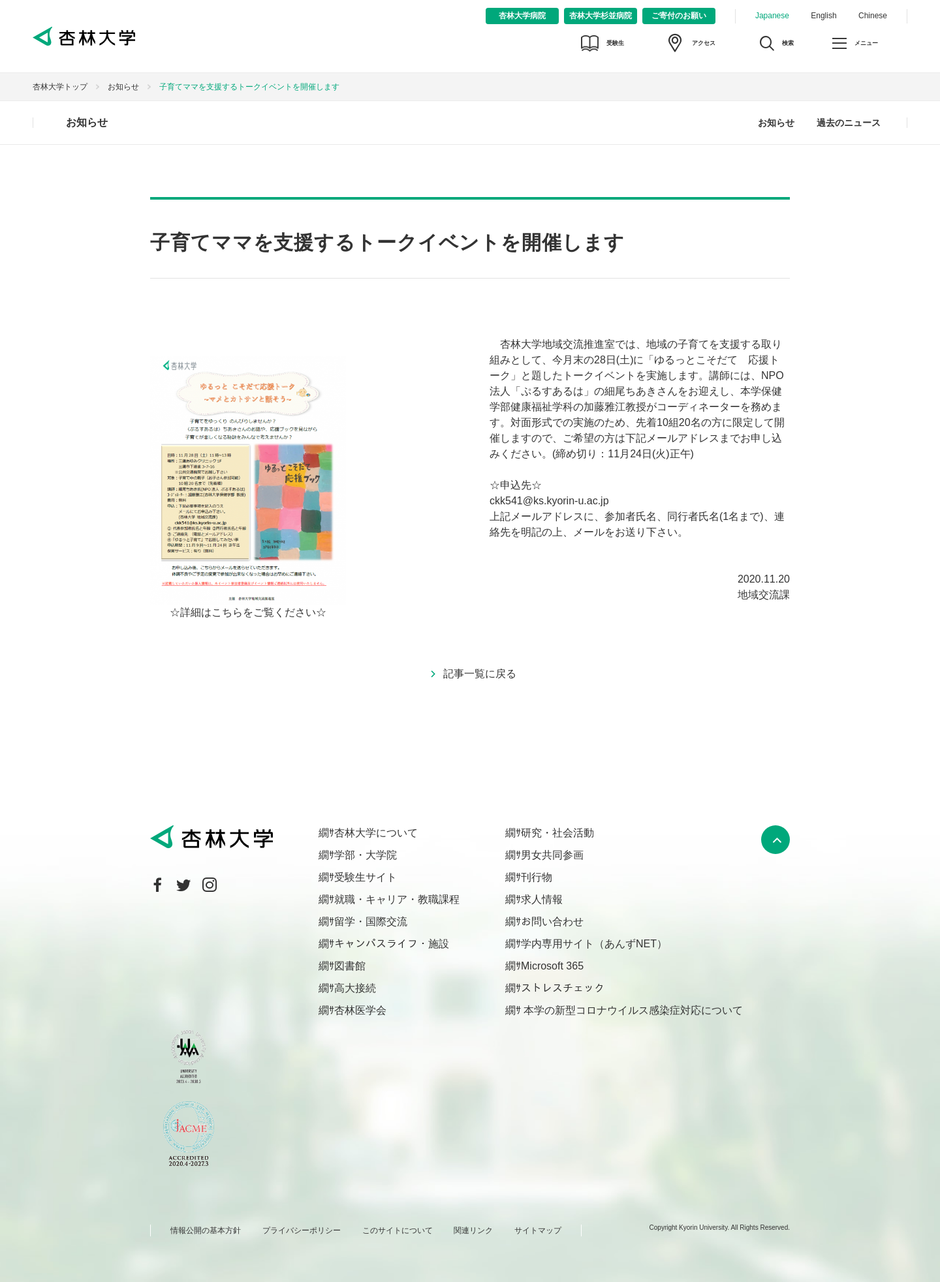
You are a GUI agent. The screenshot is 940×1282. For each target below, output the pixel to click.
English (823, 15)
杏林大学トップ (60, 86)
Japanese (772, 15)
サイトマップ (537, 1230)
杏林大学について (376, 832)
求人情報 (542, 899)
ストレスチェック (562, 988)
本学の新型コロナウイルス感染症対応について (632, 1010)
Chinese (872, 15)
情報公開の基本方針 (205, 1230)
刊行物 (536, 877)
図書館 (350, 965)
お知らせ (123, 86)
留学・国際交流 (370, 921)
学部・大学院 (365, 855)
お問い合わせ (552, 921)
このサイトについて (397, 1230)
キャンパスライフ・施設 (391, 943)
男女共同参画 (552, 855)
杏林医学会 (360, 1010)
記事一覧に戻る (479, 673)
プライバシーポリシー (301, 1230)
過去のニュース (849, 122)
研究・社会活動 (557, 832)
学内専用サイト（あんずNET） (594, 943)
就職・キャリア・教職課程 (397, 899)
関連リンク (473, 1230)
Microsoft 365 (552, 965)
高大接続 (355, 988)
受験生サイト (365, 877)
